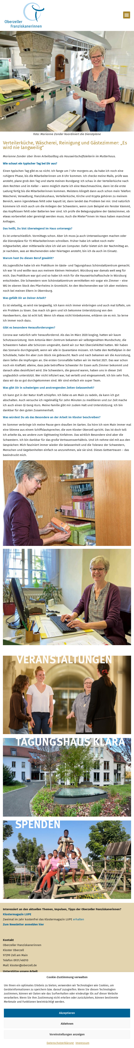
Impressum (82, 1043)
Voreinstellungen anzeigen (67, 1034)
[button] (126, 14)
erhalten (78, 919)
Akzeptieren (67, 1013)
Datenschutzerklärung (60, 1043)
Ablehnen (67, 1023)
